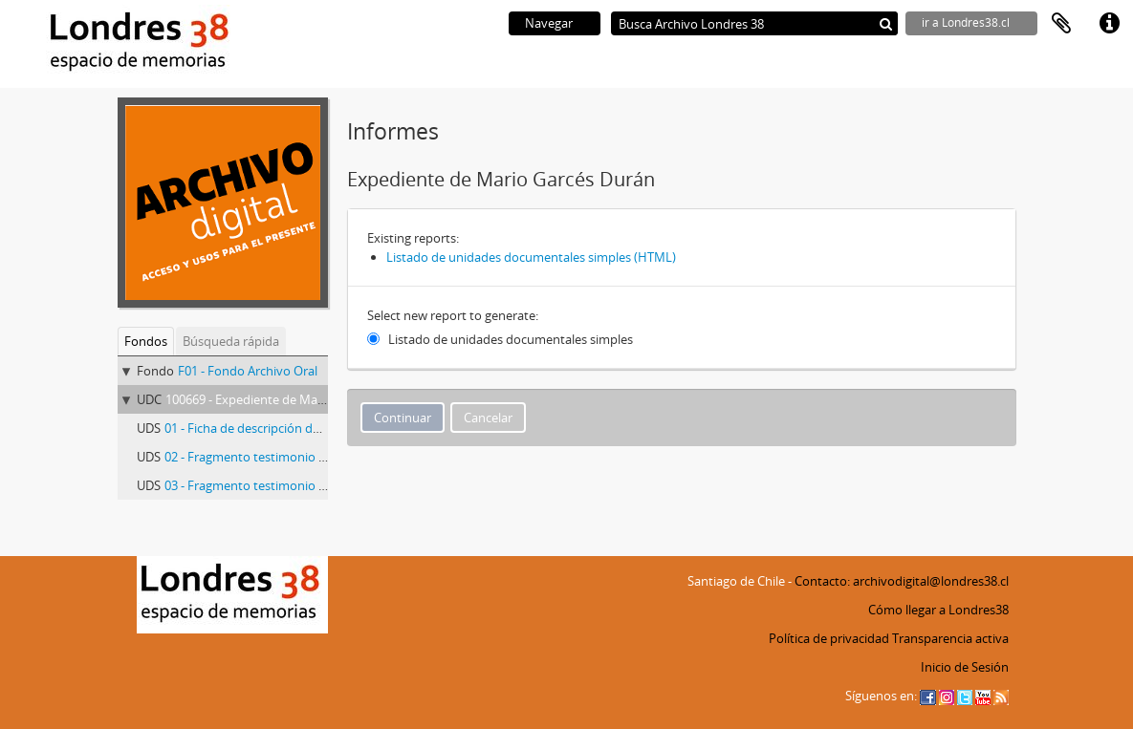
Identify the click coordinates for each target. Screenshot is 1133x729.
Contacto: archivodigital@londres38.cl (902, 581)
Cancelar (488, 417)
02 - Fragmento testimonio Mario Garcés (278, 456)
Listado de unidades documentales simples (510, 339)
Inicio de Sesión (965, 666)
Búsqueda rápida (231, 341)
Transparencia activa (950, 638)
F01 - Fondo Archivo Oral (247, 370)
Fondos (145, 341)
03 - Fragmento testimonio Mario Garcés (278, 485)
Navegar (549, 23)
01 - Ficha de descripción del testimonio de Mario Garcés (323, 428)
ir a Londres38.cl (966, 22)
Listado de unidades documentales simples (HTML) (531, 257)
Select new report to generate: (452, 315)
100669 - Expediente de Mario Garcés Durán (288, 399)
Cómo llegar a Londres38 (938, 609)
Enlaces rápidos (1109, 24)
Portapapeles (1061, 24)
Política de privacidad (829, 638)
